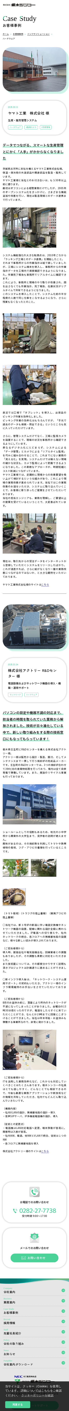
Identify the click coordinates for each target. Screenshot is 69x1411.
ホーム (6, 33)
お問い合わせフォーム (34, 1257)
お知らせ (34, 1352)
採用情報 (34, 1321)
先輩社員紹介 (34, 1331)
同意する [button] (18, 1404)
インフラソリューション (38, 33)
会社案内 (34, 1290)
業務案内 (34, 1300)
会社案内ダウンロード (34, 1362)
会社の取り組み (34, 1342)
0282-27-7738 (34, 1211)
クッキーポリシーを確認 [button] (37, 1395)
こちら (45, 584)
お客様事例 (18, 33)
